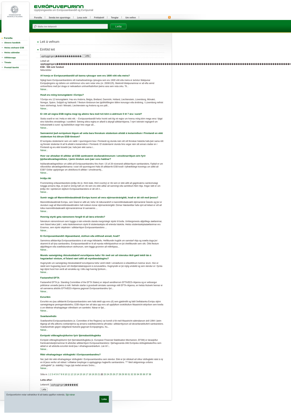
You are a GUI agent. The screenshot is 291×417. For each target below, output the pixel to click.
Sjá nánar (70, 394)
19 (93, 374)
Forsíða (8, 38)
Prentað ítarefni (11, 67)
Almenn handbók (12, 43)
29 (123, 374)
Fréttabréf (99, 17)
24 (108, 374)
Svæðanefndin (48, 316)
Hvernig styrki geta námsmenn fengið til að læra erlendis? (72, 216)
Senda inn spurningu (59, 17)
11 (69, 374)
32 (132, 374)
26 (114, 374)
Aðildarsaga (10, 57)
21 (99, 374)
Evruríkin (45, 297)
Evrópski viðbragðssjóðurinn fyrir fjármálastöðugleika (70, 335)
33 (135, 374)
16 (84, 374)
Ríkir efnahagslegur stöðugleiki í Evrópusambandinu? (70, 354)
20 (96, 374)
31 (129, 374)
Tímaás (7, 62)
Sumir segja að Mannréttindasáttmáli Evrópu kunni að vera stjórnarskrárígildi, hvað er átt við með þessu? (99, 197)
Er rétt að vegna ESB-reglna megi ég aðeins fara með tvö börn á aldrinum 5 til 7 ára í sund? (91, 114)
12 (72, 374)
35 (141, 374)
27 (117, 374)
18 (90, 374)
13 (75, 374)
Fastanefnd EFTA (50, 277)
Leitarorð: (44, 384)
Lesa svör (82, 17)
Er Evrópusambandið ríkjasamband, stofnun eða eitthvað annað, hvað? (80, 236)
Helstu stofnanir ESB (14, 48)
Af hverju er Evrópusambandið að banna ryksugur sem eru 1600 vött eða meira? (85, 75)
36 (144, 374)
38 (150, 374)
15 (81, 374)
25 (111, 374)
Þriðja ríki (45, 178)
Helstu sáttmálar (12, 52)
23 (105, 374)
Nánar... (44, 89)
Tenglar (115, 17)
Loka (104, 399)
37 (147, 374)
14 (78, 374)
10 (66, 374)
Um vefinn (130, 17)
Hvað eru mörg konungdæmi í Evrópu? (62, 95)
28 (120, 374)
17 (87, 374)
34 (138, 374)
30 (126, 374)
